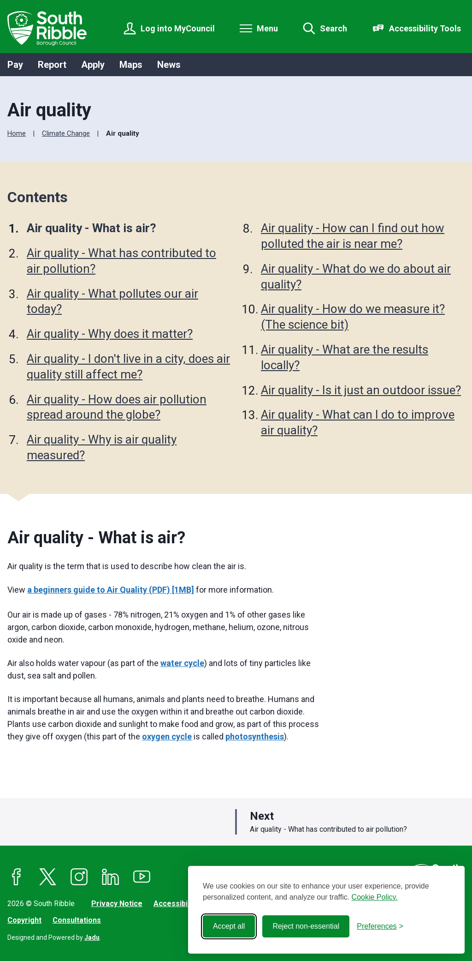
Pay (15, 64)
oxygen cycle (167, 736)
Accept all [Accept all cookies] (229, 926)
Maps (130, 64)
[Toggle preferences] (380, 926)
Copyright (24, 920)
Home (16, 133)
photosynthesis (254, 736)
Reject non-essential (305, 926)
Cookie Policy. (375, 897)
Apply (93, 64)
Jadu (92, 937)
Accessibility (175, 903)
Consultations (77, 920)
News (169, 64)
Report (52, 64)
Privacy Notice (116, 903)
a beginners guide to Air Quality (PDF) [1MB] (110, 590)
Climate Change (66, 133)
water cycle (182, 663)
